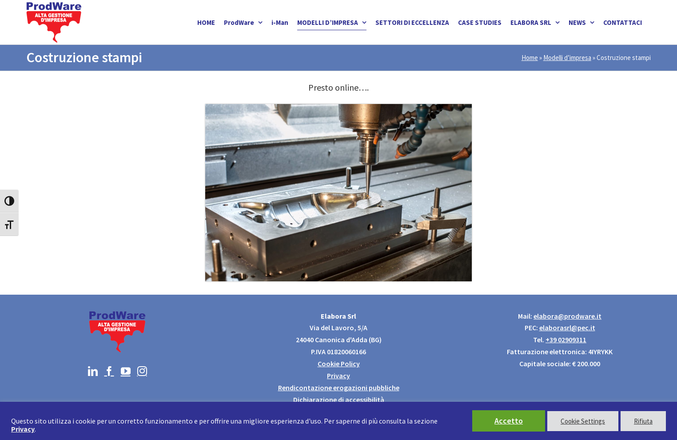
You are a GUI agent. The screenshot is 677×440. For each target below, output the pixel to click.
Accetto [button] (508, 421)
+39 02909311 (566, 339)
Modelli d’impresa (567, 57)
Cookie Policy (339, 363)
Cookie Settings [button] (583, 421)
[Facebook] (109, 371)
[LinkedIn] (93, 371)
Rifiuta (643, 421)
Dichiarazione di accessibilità (338, 399)
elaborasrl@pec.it (567, 327)
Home (530, 57)
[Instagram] (142, 371)
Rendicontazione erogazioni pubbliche (338, 387)
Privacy (338, 375)
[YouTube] (126, 371)
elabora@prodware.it (567, 316)
